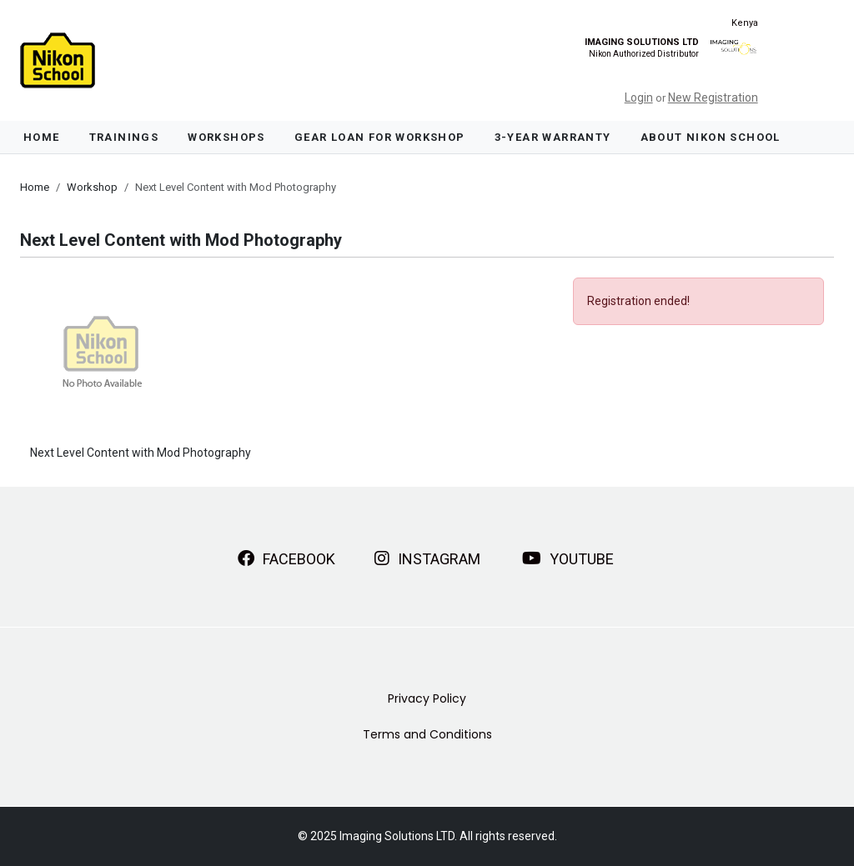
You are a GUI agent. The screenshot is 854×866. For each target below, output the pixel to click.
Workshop (92, 187)
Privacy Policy (427, 698)
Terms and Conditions (427, 734)
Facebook (286, 558)
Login (639, 97)
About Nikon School (710, 137)
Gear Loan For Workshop (379, 137)
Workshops (226, 137)
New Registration (713, 97)
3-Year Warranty (553, 137)
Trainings (124, 137)
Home (41, 137)
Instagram (427, 558)
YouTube (568, 558)
